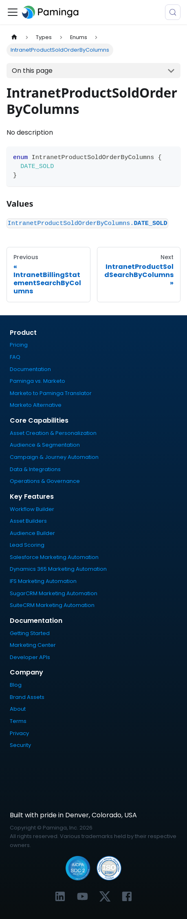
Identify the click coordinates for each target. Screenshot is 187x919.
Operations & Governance (45, 481)
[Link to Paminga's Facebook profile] (126, 896)
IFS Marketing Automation (43, 581)
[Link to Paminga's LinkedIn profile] (60, 896)
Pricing (19, 345)
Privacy (19, 733)
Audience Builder (32, 533)
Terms (18, 721)
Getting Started (30, 633)
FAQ (15, 357)
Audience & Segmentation (45, 445)
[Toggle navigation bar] (13, 12)
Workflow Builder (32, 509)
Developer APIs (30, 657)
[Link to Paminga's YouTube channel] (82, 896)
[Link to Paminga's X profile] (104, 896)
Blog (16, 685)
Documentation (30, 369)
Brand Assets (27, 697)
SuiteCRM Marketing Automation (52, 605)
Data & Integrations (35, 469)
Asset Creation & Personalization (53, 433)
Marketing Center (33, 645)
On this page (32, 70)
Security (20, 745)
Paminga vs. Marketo (37, 381)
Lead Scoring (27, 545)
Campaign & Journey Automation (54, 457)
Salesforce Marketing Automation (54, 557)
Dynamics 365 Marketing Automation (58, 569)
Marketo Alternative (36, 405)
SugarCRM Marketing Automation (53, 593)
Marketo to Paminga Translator (51, 393)
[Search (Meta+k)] (172, 12)
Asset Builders (28, 521)
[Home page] (14, 37)
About (18, 709)
